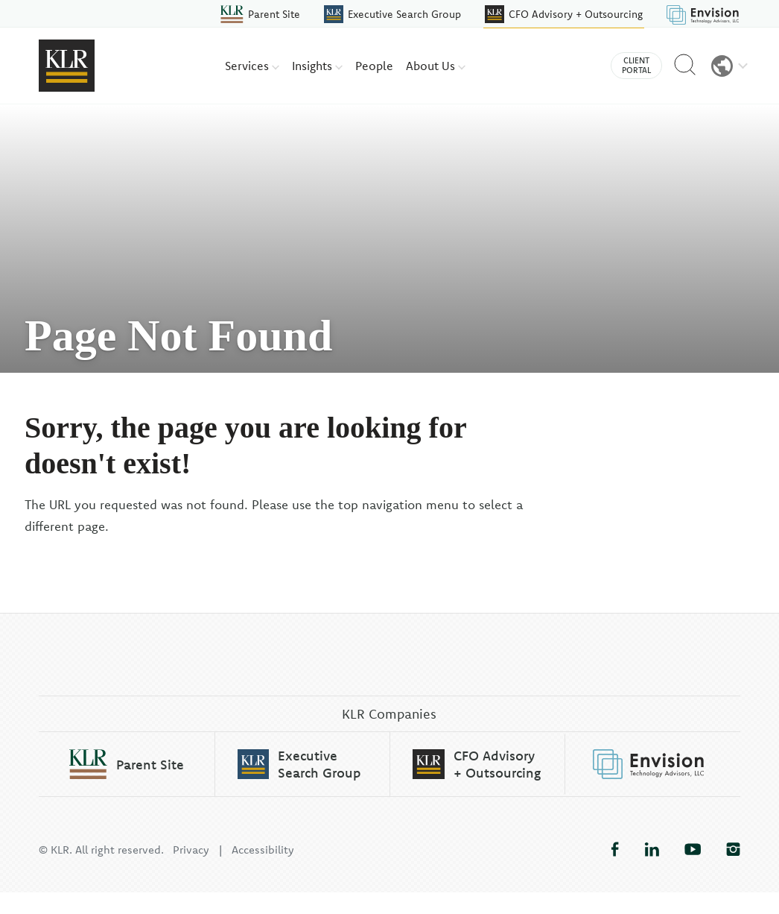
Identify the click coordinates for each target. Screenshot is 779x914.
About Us (435, 65)
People (374, 65)
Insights (317, 65)
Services (252, 65)
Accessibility (263, 871)
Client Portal (636, 65)
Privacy (191, 871)
